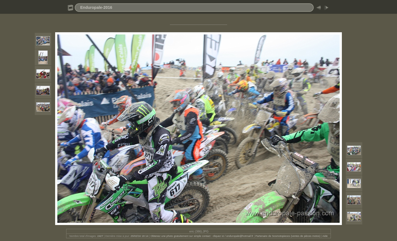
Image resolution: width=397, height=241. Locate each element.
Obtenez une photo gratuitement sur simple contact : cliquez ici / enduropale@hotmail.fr (202, 235)
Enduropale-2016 (96, 7)
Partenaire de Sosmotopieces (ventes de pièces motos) (287, 235)
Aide (325, 235)
